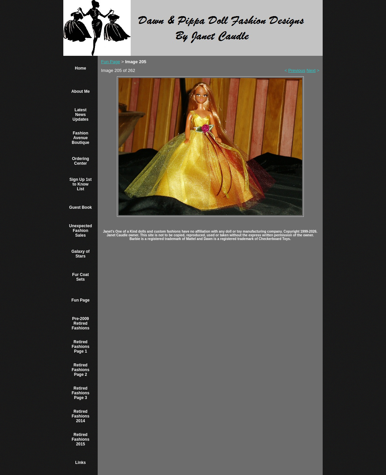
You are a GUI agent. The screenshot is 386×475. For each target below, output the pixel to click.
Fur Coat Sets (80, 277)
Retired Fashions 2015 (81, 439)
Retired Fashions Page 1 (81, 347)
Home (80, 68)
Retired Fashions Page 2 (81, 370)
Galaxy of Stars (80, 254)
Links (80, 462)
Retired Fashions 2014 (81, 416)
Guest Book (80, 207)
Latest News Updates (80, 115)
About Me (80, 91)
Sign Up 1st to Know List (80, 184)
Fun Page (80, 300)
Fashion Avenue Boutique (80, 138)
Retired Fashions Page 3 (81, 393)
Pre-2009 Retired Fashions (81, 323)
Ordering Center (80, 161)
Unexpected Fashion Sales (80, 231)
